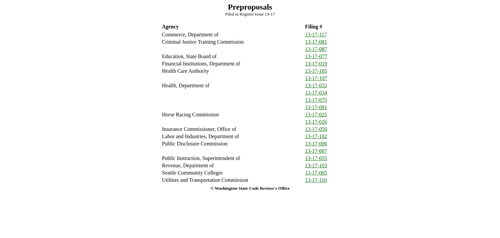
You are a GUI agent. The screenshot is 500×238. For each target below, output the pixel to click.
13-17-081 (316, 42)
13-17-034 (316, 93)
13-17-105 (316, 71)
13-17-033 (316, 85)
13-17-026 (316, 122)
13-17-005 (316, 173)
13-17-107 (316, 78)
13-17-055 (316, 158)
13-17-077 (316, 56)
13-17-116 (316, 180)
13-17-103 (316, 165)
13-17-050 (316, 129)
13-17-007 (316, 151)
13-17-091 (316, 107)
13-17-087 (316, 49)
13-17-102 (316, 136)
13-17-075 (316, 100)
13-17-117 (316, 34)
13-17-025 (316, 114)
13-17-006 (316, 143)
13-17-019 (316, 63)
